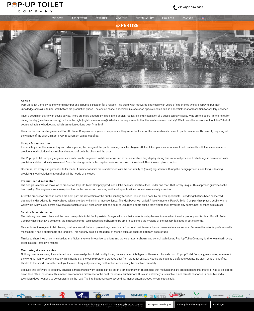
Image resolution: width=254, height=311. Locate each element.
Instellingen (219, 304)
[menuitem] (56, 18)
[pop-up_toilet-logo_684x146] (35, 7)
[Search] (228, 6)
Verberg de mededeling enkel (192, 304)
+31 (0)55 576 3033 (190, 7)
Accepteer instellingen (159, 304)
